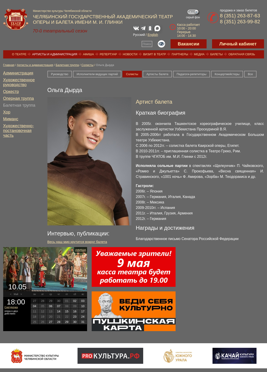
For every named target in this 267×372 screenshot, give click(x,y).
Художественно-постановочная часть (18, 131)
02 (74, 301)
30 (74, 322)
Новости (130, 54)
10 (82, 306)
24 (82, 316)
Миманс (10, 119)
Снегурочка (11, 307)
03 (82, 301)
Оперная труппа (18, 98)
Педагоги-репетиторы (191, 74)
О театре (19, 54)
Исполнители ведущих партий (97, 74)
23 (74, 316)
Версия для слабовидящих (161, 43)
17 (82, 311)
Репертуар (108, 54)
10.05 (17, 287)
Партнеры (180, 54)
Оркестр (11, 91)
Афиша (88, 54)
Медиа (199, 54)
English (153, 35)
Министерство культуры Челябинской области (62, 11)
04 (34, 306)
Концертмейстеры (227, 74)
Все (250, 74)
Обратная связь (241, 54)
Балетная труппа (67, 65)
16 (74, 311)
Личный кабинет (238, 43)
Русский (139, 35)
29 (66, 322)
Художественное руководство (19, 82)
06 (50, 306)
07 (58, 306)
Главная (8, 65)
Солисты (87, 65)
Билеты (216, 54)
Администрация (18, 73)
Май (16, 294)
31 (82, 322)
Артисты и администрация (54, 54)
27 (50, 322)
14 (58, 311)
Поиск (147, 44)
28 (58, 322)
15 (66, 311)
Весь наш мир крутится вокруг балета (77, 242)
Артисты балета (157, 74)
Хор (6, 112)
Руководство (59, 74)
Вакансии (189, 43)
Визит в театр (154, 54)
